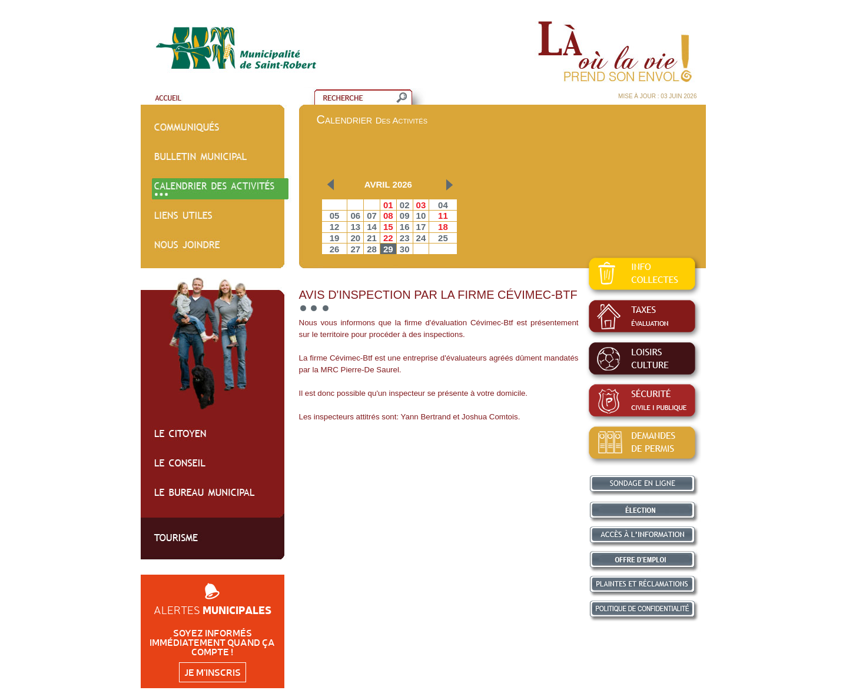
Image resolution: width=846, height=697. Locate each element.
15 (388, 227)
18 (443, 227)
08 (388, 216)
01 (388, 205)
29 (388, 249)
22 (388, 238)
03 (421, 205)
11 (443, 216)
